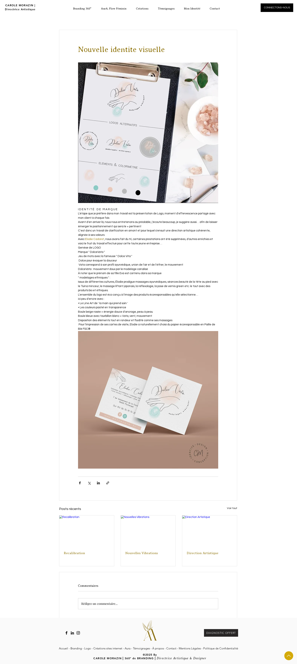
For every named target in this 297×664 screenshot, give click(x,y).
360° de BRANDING (138, 658)
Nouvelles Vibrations (141, 553)
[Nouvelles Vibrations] (148, 530)
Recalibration (74, 553)
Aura (128, 648)
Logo (87, 648)
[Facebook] (66, 633)
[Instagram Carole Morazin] (78, 633)
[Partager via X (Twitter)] (89, 483)
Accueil (63, 648)
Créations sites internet (107, 648)
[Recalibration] (86, 530)
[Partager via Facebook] (80, 483)
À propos (158, 648)
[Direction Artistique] (209, 530)
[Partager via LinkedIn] (98, 483)
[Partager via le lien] (107, 483)
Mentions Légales (190, 648)
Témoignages (141, 648)
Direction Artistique (202, 553)
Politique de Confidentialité (220, 648)
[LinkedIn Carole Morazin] (72, 633)
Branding (76, 648)
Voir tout (232, 508)
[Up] (288, 655)
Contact (171, 648)
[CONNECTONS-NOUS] (277, 7)
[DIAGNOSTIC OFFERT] (221, 633)
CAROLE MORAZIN (108, 658)
